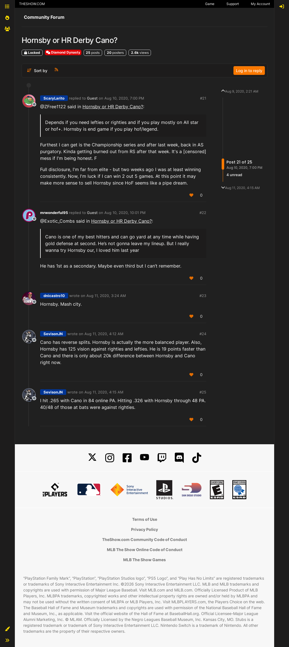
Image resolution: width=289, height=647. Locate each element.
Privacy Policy (144, 529)
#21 (203, 98)
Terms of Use (144, 519)
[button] (7, 629)
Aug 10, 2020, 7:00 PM (124, 98)
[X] (92, 458)
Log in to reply (249, 70)
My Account (260, 4)
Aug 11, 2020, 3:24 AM (106, 295)
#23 (202, 295)
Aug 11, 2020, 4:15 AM (103, 392)
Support (232, 4)
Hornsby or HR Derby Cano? (112, 106)
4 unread (234, 174)
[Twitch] (161, 458)
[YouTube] (144, 458)
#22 (202, 212)
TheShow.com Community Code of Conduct (144, 539)
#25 (202, 392)
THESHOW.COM (32, 4)
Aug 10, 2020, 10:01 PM (125, 212)
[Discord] (179, 458)
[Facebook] (127, 458)
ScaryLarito (54, 98)
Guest (92, 98)
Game (209, 4)
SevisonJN (53, 333)
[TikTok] (196, 458)
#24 (202, 333)
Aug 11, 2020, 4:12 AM (103, 333)
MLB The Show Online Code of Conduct (144, 549)
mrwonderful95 (54, 212)
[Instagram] (109, 458)
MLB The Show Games (144, 559)
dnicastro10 (54, 295)
